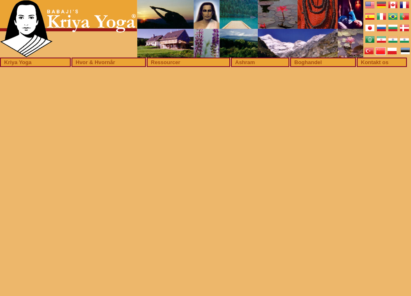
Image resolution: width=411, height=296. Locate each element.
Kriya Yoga (18, 62)
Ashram (245, 62)
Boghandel (308, 62)
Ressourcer (165, 62)
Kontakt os (374, 62)
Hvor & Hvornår (95, 62)
